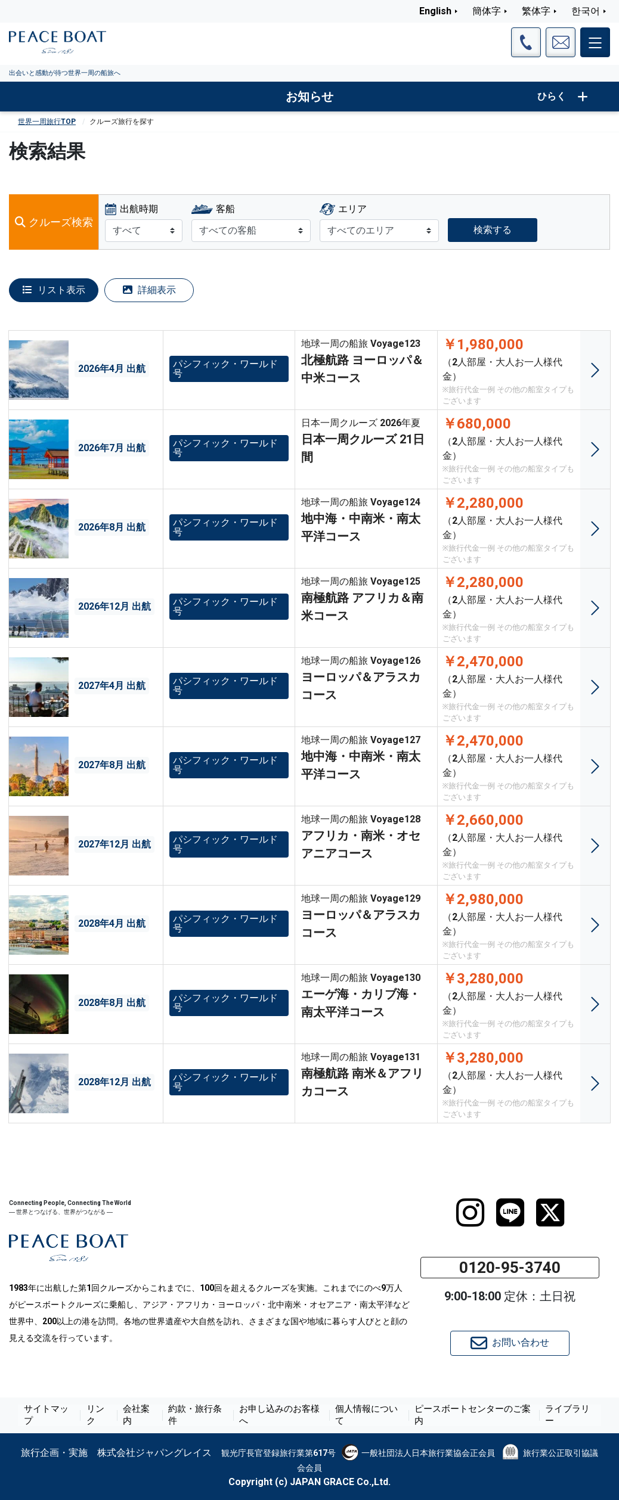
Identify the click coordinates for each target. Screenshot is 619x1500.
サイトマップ (59, 1415)
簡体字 (486, 11)
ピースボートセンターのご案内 (466, 1415)
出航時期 (139, 209)
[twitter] (550, 1213)
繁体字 (536, 11)
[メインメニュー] (595, 42)
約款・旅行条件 (200, 1415)
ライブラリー (560, 1415)
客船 (225, 209)
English (435, 11)
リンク (106, 1415)
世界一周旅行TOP (47, 121)
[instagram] (470, 1213)
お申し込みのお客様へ (281, 1415)
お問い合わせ (510, 1343)
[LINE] (510, 1212)
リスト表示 (54, 290)
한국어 (585, 11)
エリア (352, 209)
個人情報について (365, 1415)
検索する (492, 229)
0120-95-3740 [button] (510, 1268)
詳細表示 (149, 290)
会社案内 (145, 1415)
